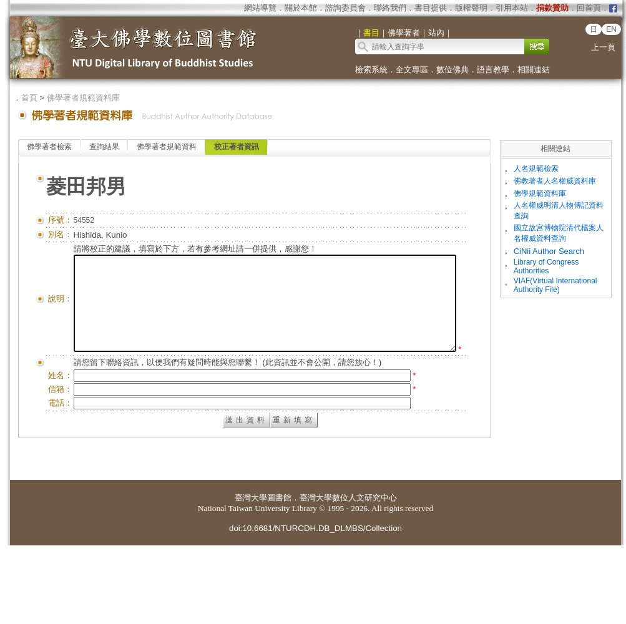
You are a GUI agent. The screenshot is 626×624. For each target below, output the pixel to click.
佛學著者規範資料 (167, 146)
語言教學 (493, 69)
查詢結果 (104, 146)
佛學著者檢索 (49, 146)
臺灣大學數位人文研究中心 (348, 576)
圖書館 (279, 576)
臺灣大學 (251, 576)
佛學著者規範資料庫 (83, 97)
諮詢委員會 (345, 7)
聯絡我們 (390, 7)
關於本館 (301, 7)
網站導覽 (260, 7)
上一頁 (603, 47)
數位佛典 (452, 69)
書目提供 (430, 7)
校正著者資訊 (236, 146)
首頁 (29, 97)
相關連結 (533, 69)
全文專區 (412, 69)
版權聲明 (471, 7)
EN (611, 29)
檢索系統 (371, 69)
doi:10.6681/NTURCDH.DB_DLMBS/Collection (315, 607)
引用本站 (512, 7)
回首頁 (589, 7)
